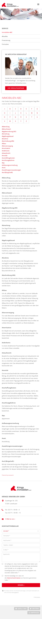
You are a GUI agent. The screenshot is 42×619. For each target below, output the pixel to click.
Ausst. (4, 167)
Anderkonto (5, 151)
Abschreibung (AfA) (8, 141)
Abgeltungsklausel (7, 136)
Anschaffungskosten (8, 158)
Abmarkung (5, 134)
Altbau (4, 143)
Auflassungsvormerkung (9, 165)
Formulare (5, 44)
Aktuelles (5, 36)
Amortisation (6, 148)
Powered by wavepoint (8, 475)
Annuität (4, 155)
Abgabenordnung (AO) (9, 131)
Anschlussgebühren (8, 160)
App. (3, 163)
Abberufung (5, 126)
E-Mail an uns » (10, 519)
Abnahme (5, 139)
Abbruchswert (6, 129)
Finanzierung (6, 40)
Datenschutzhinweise (13, 578)
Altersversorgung (7, 146)
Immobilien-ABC (7, 32)
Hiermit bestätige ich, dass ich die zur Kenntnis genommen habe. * (19, 578)
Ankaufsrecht (6, 153)
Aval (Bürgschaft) (7, 172)
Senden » (21, 585)
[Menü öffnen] (38, 4)
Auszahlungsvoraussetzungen (11, 170)
